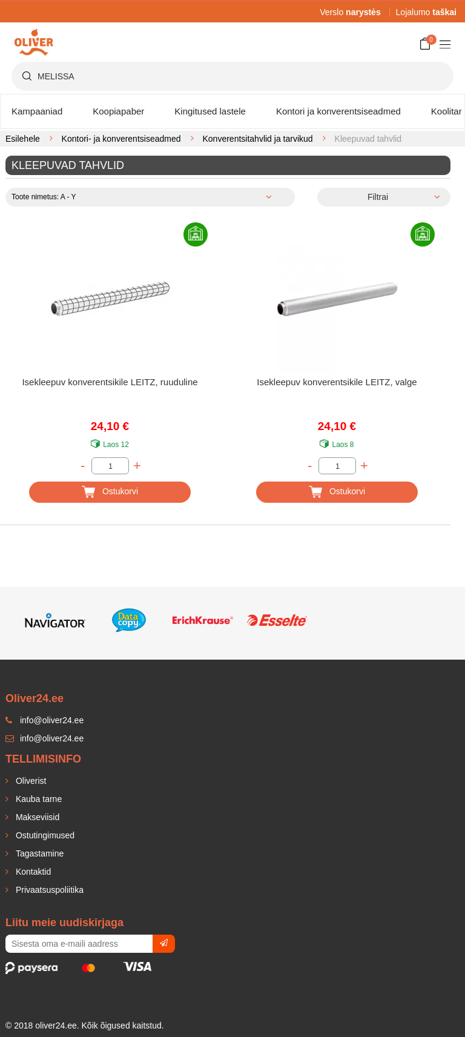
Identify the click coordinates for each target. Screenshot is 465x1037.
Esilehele (22, 139)
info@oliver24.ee (44, 738)
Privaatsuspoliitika (48, 890)
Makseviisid (36, 817)
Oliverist (29, 781)
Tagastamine (38, 853)
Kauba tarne (37, 799)
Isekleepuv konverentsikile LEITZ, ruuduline (109, 382)
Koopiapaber (118, 111)
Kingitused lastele (210, 111)
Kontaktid (32, 871)
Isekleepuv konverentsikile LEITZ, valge (337, 382)
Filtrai (378, 197)
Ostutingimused (43, 835)
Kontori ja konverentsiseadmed (338, 111)
